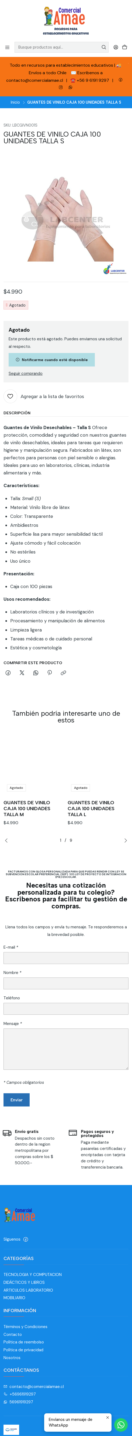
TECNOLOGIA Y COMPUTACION (33, 1274)
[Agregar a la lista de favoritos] (44, 396)
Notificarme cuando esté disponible (52, 359)
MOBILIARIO (14, 1298)
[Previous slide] (8, 840)
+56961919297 (20, 1394)
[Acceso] (116, 47)
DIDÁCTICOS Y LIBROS (24, 1282)
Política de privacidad (23, 1350)
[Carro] (124, 47)
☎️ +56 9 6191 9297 (90, 80)
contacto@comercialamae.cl (34, 1386)
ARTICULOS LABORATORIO (28, 1290)
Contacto (13, 1334)
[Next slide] (124, 840)
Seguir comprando (26, 374)
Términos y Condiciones (25, 1326)
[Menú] (7, 47)
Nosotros (12, 1357)
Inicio (15, 102)
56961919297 (18, 1402)
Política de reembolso (24, 1342)
